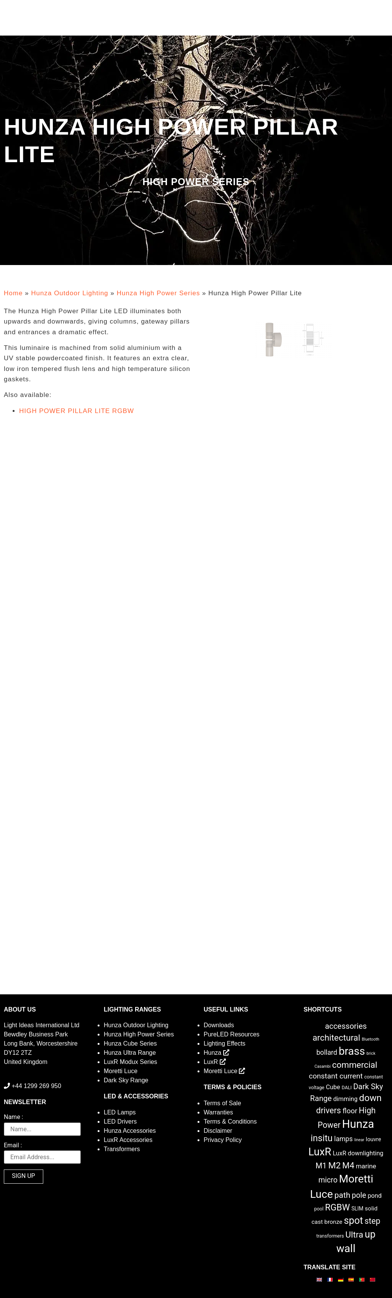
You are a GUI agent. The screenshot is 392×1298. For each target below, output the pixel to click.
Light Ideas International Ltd (41, 1025)
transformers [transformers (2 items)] (330, 1236)
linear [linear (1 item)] (359, 1139)
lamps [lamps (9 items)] (343, 1139)
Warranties (218, 1112)
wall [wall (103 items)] (345, 1248)
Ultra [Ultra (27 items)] (354, 1234)
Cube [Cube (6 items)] (333, 1087)
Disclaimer (218, 1130)
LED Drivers (120, 1121)
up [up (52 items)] (370, 1234)
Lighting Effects (224, 1043)
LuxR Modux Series (130, 1062)
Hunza (216, 1052)
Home (13, 293)
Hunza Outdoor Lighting (69, 293)
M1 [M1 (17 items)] (321, 1165)
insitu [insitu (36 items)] (322, 1138)
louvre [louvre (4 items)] (373, 1139)
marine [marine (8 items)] (366, 1166)
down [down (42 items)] (370, 1098)
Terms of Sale (222, 1103)
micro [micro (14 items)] (328, 1180)
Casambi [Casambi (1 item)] (323, 1066)
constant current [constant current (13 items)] (336, 1076)
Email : (13, 1145)
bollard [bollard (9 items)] (326, 1052)
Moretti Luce (120, 1071)
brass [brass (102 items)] (352, 1051)
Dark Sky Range (126, 1080)
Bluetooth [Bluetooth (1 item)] (370, 1039)
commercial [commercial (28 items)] (354, 1065)
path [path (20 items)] (342, 1195)
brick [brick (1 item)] (370, 1053)
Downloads (219, 1025)
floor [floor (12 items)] (350, 1110)
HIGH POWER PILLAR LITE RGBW (76, 411)
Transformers (122, 1149)
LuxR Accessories (128, 1140)
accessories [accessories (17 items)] (346, 1026)
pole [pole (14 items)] (359, 1195)
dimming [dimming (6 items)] (345, 1099)
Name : (13, 1117)
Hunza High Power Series (158, 293)
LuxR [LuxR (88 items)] (319, 1152)
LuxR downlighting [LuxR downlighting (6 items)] (358, 1153)
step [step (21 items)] (372, 1221)
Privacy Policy (223, 1140)
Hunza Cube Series (130, 1043)
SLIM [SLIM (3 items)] (357, 1208)
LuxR (215, 1062)
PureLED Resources (232, 1034)
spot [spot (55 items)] (353, 1220)
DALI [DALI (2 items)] (346, 1087)
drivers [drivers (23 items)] (328, 1110)
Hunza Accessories (130, 1130)
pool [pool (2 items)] (318, 1209)
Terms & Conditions (230, 1121)
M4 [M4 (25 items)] (348, 1165)
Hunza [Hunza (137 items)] (358, 1123)
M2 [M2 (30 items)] (334, 1165)
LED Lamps (120, 1112)
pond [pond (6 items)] (375, 1195)
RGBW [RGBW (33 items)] (337, 1207)
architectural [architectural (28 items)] (336, 1038)
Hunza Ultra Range (130, 1052)
